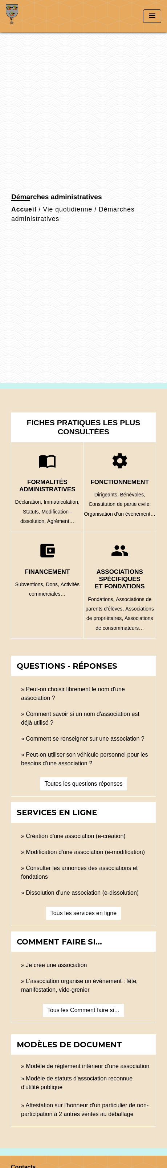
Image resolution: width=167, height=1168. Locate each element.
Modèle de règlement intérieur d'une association (87, 1066)
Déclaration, (29, 502)
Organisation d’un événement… (119, 514)
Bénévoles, (132, 495)
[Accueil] (33, 16)
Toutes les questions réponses (83, 784)
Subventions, (30, 584)
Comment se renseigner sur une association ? (85, 739)
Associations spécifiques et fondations (120, 579)
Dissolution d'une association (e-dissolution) (82, 893)
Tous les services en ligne (83, 913)
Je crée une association (56, 965)
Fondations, (102, 599)
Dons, (53, 584)
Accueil (24, 209)
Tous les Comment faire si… (83, 1010)
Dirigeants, (107, 495)
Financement (47, 571)
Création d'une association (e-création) (75, 836)
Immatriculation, (62, 502)
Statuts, (32, 512)
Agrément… (60, 521)
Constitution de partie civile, (120, 504)
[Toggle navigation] (152, 16)
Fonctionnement (119, 482)
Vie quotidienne (67, 209)
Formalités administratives (47, 486)
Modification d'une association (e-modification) (85, 852)
